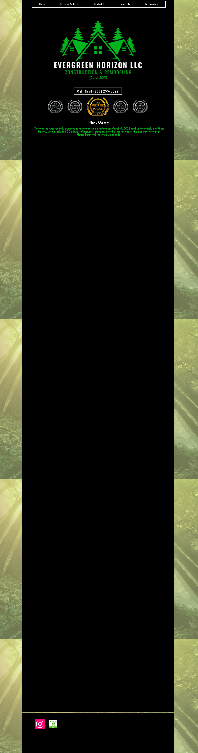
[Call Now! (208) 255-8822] (98, 91)
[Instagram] (40, 724)
